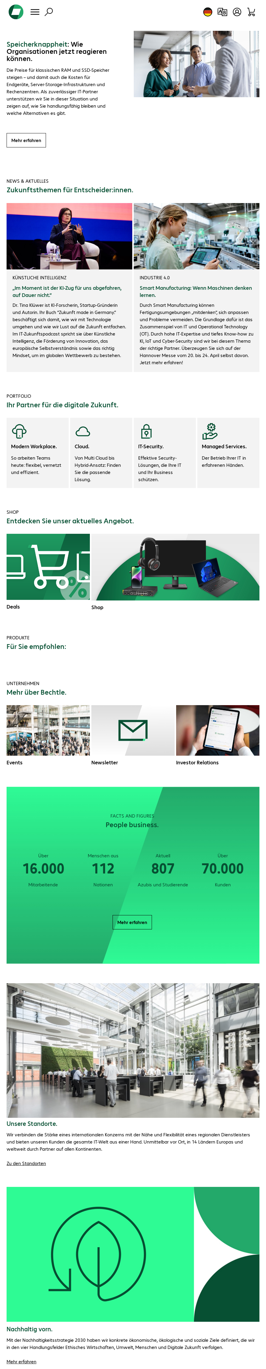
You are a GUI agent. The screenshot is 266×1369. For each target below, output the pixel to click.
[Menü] (35, 12)
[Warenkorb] (251, 12)
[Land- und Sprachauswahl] (207, 11)
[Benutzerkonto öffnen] (237, 12)
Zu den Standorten (26, 1163)
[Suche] (48, 12)
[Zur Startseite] (16, 12)
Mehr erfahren (26, 140)
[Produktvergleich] (222, 12)
